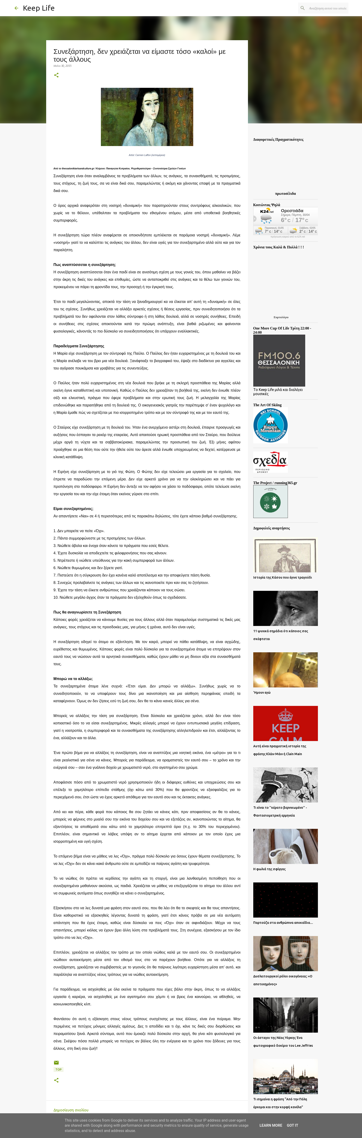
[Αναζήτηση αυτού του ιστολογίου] (324, 8)
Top (58, 1069)
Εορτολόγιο (281, 317)
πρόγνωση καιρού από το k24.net (288, 237)
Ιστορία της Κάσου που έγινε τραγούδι (282, 577)
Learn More (270, 1125)
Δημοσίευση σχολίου (71, 1110)
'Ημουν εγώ (262, 692)
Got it (292, 1125)
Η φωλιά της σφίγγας (269, 869)
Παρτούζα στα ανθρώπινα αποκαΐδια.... (283, 922)
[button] (56, 75)
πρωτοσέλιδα (285, 193)
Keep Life (39, 8)
